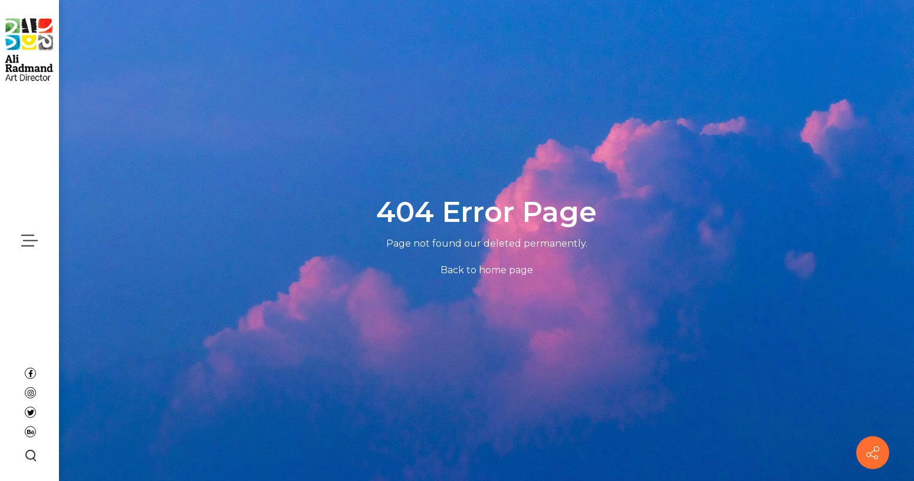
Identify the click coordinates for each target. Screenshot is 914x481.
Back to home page (486, 270)
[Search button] (29, 454)
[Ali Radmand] (29, 48)
